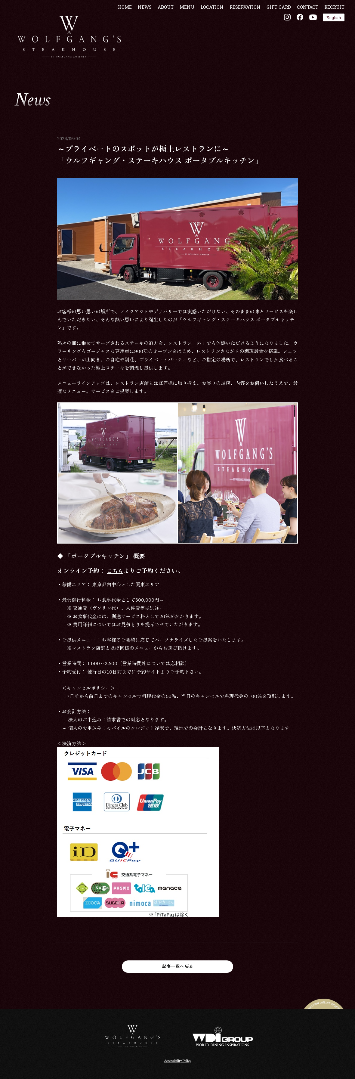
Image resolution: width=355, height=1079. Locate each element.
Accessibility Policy (177, 1060)
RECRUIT (331, 25)
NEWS (141, 25)
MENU (183, 25)
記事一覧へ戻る (177, 966)
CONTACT (304, 25)
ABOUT (162, 25)
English (330, 35)
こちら (116, 570)
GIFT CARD (275, 25)
